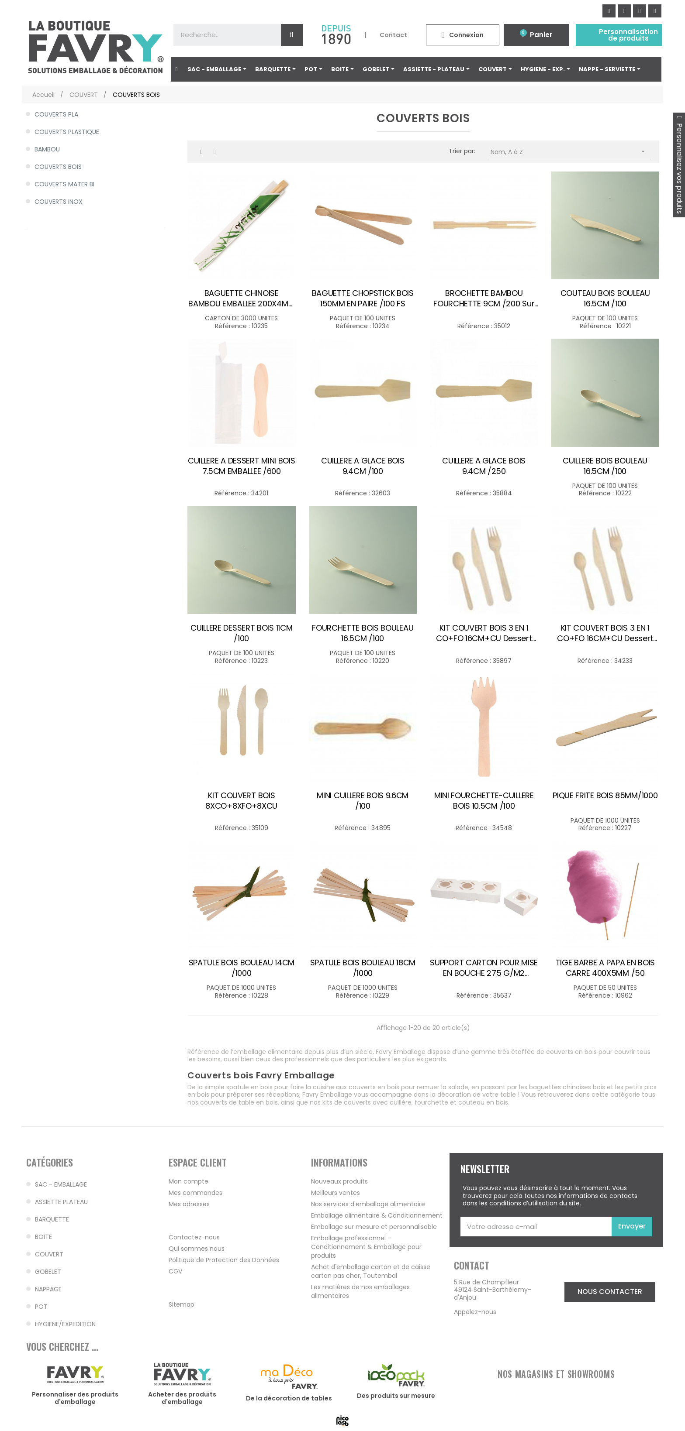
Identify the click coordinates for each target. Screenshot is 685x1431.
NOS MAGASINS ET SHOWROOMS (556, 1373)
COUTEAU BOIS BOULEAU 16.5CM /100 (605, 298)
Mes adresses (189, 1204)
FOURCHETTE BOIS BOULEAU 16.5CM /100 (362, 633)
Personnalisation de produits (628, 35)
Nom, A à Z (570, 151)
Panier (541, 34)
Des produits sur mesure (396, 1395)
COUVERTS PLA (56, 114)
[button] (609, 1292)
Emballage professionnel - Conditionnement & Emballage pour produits (366, 1247)
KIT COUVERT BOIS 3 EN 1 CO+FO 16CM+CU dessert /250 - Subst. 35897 (605, 633)
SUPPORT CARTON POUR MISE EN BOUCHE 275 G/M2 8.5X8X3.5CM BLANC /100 (484, 967)
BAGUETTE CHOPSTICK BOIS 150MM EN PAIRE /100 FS (363, 298)
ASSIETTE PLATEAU (61, 1202)
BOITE (43, 1236)
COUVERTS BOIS (58, 166)
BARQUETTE (52, 1219)
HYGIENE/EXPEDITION (65, 1324)
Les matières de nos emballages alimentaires (360, 1291)
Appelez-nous (475, 1311)
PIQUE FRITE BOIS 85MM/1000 (605, 795)
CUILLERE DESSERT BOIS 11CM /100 (241, 633)
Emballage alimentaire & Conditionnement (377, 1215)
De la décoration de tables (289, 1398)
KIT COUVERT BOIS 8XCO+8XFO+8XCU (241, 800)
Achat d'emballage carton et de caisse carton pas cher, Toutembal (370, 1271)
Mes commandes (195, 1192)
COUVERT (49, 1254)
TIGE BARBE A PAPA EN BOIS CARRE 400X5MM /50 (605, 967)
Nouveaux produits (339, 1181)
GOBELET (48, 1271)
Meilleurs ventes (335, 1192)
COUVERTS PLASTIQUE (67, 131)
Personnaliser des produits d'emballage (75, 1398)
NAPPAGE (48, 1289)
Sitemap (181, 1304)
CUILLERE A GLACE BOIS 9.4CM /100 (363, 466)
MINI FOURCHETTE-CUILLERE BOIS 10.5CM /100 (484, 800)
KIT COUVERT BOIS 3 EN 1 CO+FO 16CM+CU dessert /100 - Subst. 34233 (484, 633)
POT (41, 1306)
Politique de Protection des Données (224, 1260)
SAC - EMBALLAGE (61, 1184)
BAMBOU (47, 149)
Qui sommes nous (197, 1248)
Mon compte (188, 1181)
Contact (393, 35)
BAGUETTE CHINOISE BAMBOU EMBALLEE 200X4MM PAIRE (241, 298)
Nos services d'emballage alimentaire (368, 1204)
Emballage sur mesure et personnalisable (374, 1226)
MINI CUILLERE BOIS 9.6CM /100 (362, 800)
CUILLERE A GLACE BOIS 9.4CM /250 (484, 466)
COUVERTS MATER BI (64, 184)
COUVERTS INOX (59, 201)
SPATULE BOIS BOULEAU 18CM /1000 (363, 967)
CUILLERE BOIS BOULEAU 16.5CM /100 (605, 466)
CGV (175, 1271)
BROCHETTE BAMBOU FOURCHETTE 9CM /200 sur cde (483, 298)
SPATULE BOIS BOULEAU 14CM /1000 (242, 967)
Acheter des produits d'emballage (182, 1398)
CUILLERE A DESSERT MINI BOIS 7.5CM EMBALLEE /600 (241, 466)
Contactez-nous (194, 1237)
